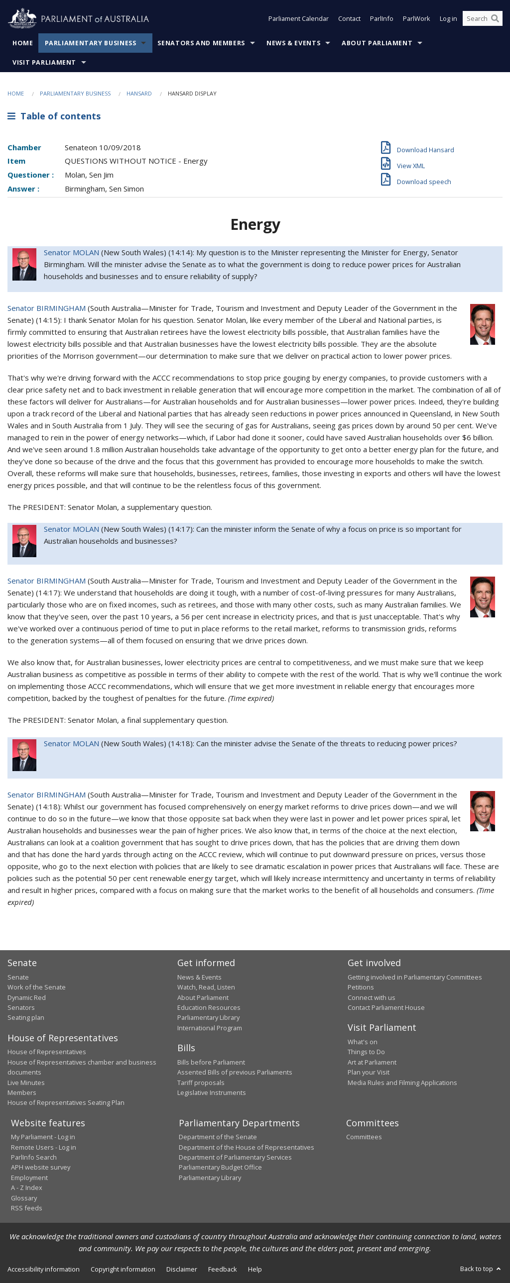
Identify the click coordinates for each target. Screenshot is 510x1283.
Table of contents (54, 116)
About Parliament (377, 43)
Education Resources (209, 1007)
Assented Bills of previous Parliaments (234, 1072)
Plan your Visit (368, 1072)
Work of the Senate (36, 987)
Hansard (139, 93)
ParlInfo (381, 18)
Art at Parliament (372, 1062)
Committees (364, 1136)
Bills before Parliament (211, 1062)
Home (22, 43)
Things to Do (366, 1051)
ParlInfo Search (34, 1157)
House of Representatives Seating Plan (66, 1102)
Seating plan (25, 1017)
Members (21, 1092)
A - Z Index (26, 1187)
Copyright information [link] (123, 1269)
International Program (209, 1027)
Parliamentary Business (90, 43)
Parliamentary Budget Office (220, 1167)
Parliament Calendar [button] (298, 18)
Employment (29, 1177)
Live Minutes (26, 1082)
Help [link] (255, 1269)
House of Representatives (46, 1051)
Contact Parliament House (386, 1007)
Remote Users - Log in (43, 1147)
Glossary (24, 1197)
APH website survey (40, 1167)
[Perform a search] (495, 18)
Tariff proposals (201, 1082)
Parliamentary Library (208, 1017)
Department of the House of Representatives (246, 1147)
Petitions (361, 987)
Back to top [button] (481, 1268)
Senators (21, 1007)
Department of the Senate (218, 1136)
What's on (363, 1041)
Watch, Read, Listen (206, 987)
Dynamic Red (26, 997)
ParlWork (416, 18)
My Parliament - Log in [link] (43, 1136)
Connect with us (371, 997)
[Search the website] (483, 18)
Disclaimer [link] (181, 1269)
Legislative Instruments (211, 1092)
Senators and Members (201, 43)
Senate (18, 977)
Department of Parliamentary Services (235, 1157)
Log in (448, 18)
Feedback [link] (222, 1269)
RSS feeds (26, 1207)
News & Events (293, 43)
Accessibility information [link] (43, 1269)
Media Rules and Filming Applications (402, 1082)
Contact (349, 18)
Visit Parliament (44, 62)
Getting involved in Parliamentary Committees (415, 977)
